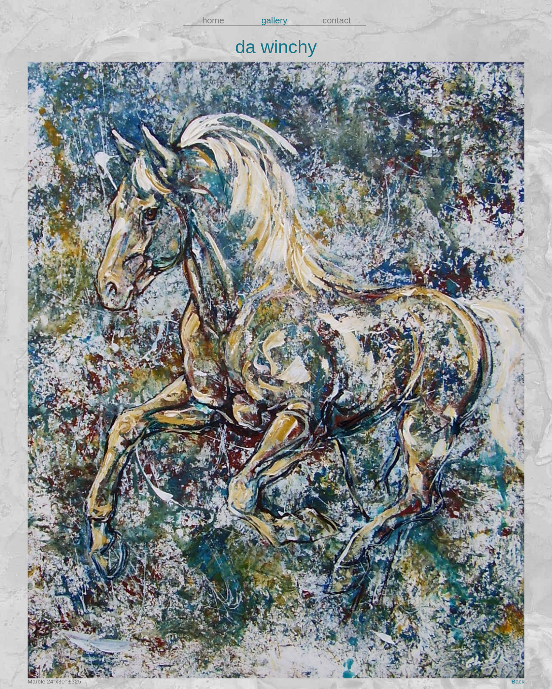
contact (335, 20)
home (213, 20)
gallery (274, 20)
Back (518, 681)
